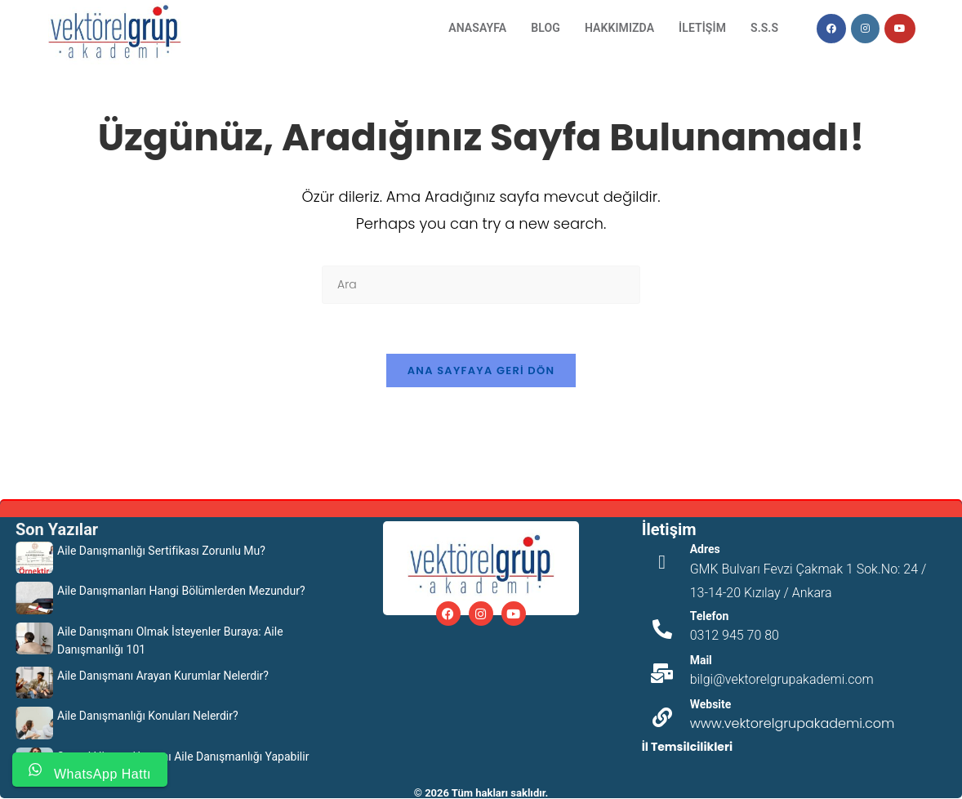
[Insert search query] (481, 285)
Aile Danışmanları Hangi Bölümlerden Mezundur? (181, 590)
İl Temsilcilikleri (687, 747)
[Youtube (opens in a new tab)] (899, 28)
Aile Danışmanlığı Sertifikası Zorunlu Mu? (161, 550)
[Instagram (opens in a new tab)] (865, 28)
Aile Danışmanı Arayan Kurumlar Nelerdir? (163, 675)
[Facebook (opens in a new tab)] (831, 28)
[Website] (662, 717)
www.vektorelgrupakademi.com (792, 723)
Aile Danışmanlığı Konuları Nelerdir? (147, 715)
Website (711, 704)
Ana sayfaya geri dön (481, 370)
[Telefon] (662, 629)
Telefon (709, 616)
